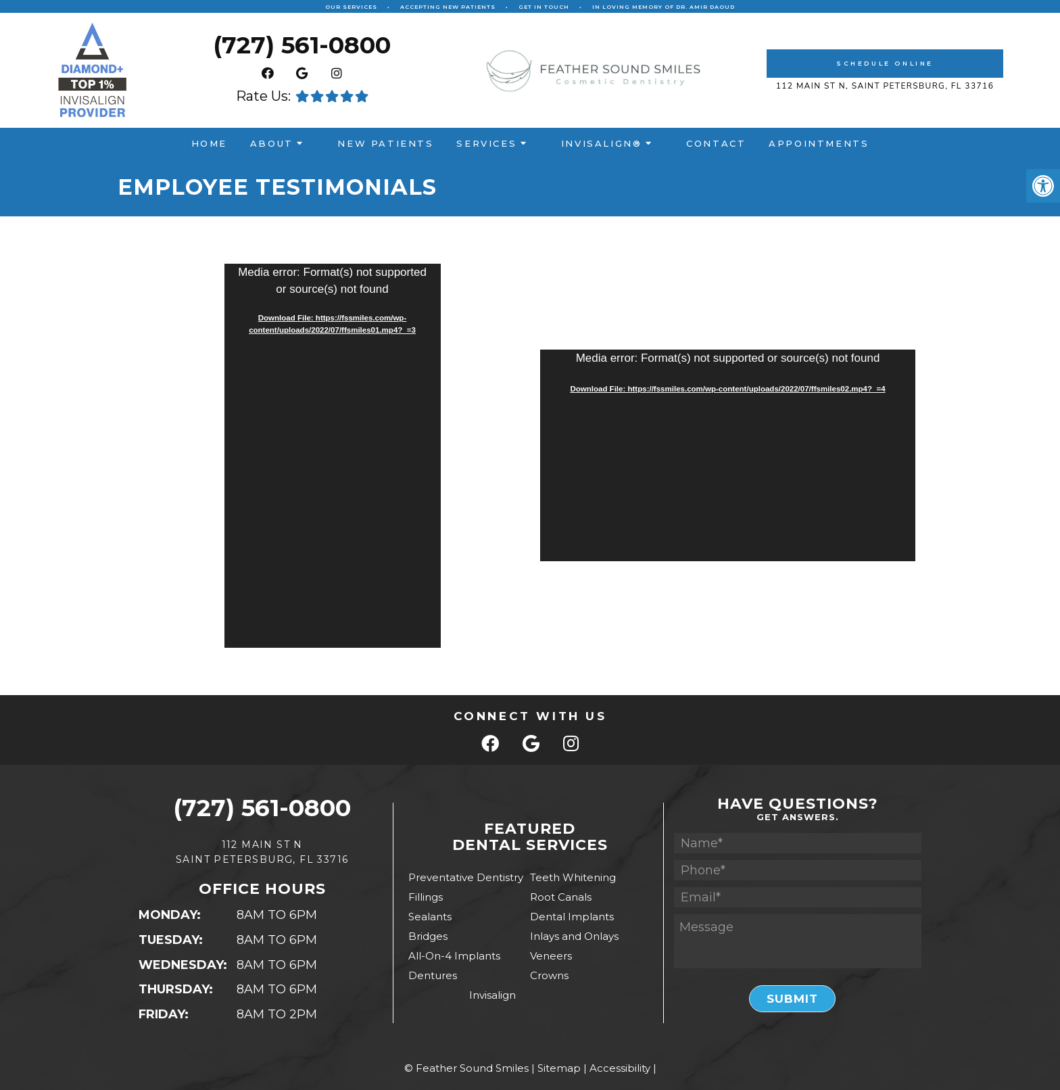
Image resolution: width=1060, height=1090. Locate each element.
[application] (332, 456)
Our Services (351, 6)
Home (209, 143)
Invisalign (492, 995)
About (271, 143)
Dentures (432, 975)
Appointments (819, 143)
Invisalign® (601, 143)
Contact (716, 143)
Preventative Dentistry (465, 877)
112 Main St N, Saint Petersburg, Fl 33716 (885, 86)
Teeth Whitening (573, 877)
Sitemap (559, 1068)
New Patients (385, 143)
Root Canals (561, 897)
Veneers (551, 955)
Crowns (549, 975)
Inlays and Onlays (574, 936)
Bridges (428, 936)
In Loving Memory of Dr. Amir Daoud (663, 6)
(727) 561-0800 (302, 46)
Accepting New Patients (448, 6)
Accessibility (619, 1068)
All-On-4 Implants (454, 955)
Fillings (425, 897)
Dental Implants (572, 916)
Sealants (430, 916)
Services (486, 143)
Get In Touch (544, 6)
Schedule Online (885, 63)
